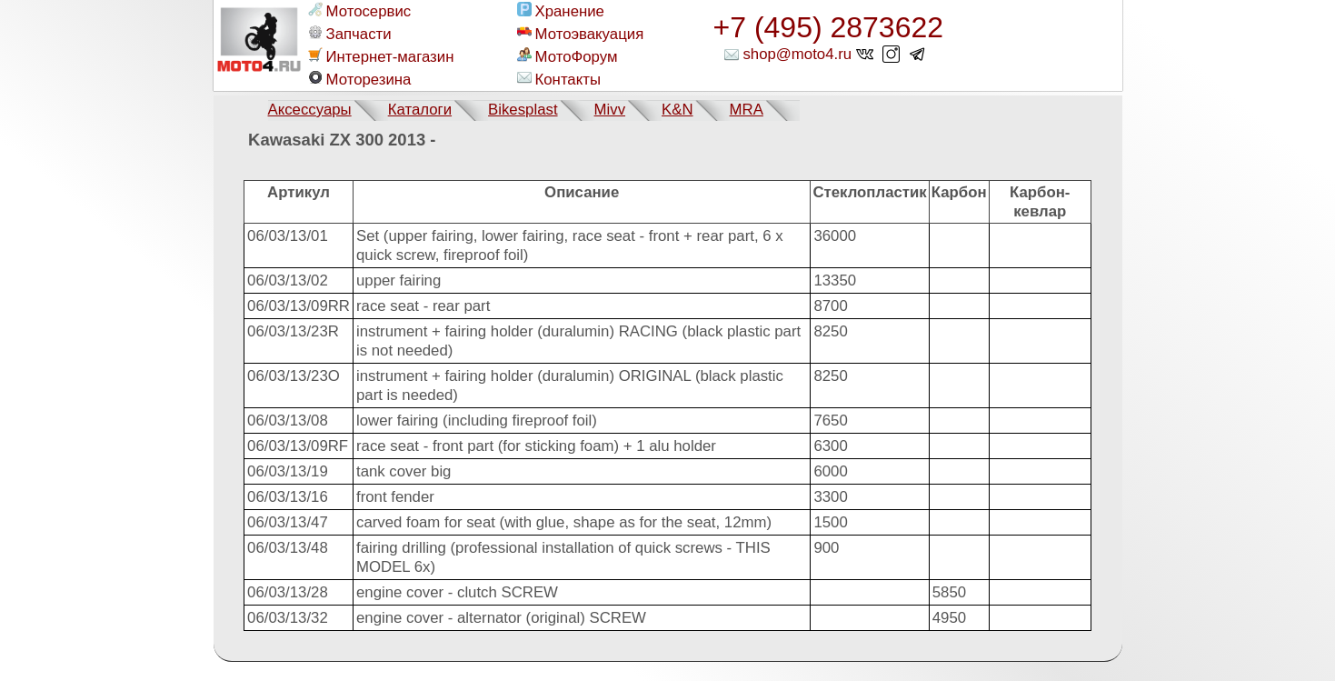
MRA (746, 109)
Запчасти (350, 34)
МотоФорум (567, 56)
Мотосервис (360, 11)
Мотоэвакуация (580, 34)
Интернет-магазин (381, 56)
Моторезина (360, 79)
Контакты (559, 79)
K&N (677, 109)
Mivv (610, 109)
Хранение (560, 11)
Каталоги (420, 109)
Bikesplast (522, 109)
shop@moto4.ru (797, 54)
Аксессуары (310, 109)
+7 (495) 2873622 (828, 27)
